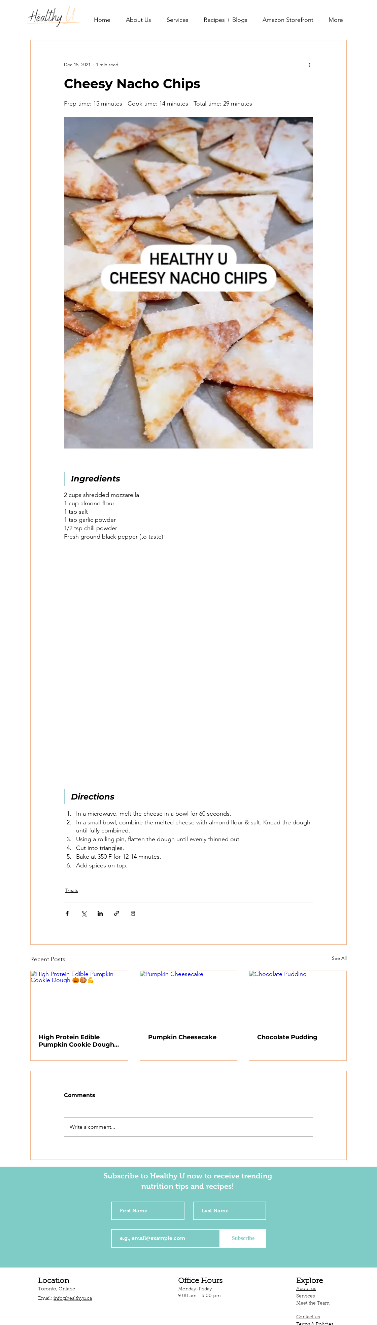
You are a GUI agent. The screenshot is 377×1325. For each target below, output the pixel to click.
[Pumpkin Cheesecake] (188, 998)
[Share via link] (116, 913)
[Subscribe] (243, 1238)
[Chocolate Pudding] (297, 998)
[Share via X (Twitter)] (83, 913)
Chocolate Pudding (287, 1037)
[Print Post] (133, 913)
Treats (71, 890)
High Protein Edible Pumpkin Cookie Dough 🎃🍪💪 (76, 1041)
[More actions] (309, 65)
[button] (138, 17)
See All (339, 958)
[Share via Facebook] (67, 913)
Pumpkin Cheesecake (182, 1037)
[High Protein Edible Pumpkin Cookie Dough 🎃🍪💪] (79, 998)
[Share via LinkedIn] (100, 913)
